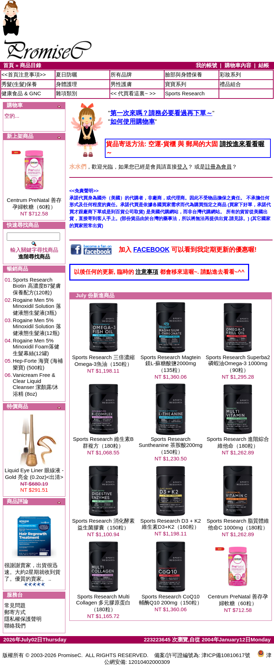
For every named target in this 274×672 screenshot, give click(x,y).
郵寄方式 (15, 612)
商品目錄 (30, 65)
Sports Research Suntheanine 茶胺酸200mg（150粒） (170, 445)
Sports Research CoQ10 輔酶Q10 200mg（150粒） (170, 599)
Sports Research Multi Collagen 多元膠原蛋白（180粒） (103, 602)
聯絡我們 (15, 626)
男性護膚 (121, 84)
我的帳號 (206, 65)
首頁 (8, 65)
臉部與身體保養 (183, 74)
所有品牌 (121, 74)
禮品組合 (230, 84)
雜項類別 (66, 93)
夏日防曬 (66, 74)
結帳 (263, 65)
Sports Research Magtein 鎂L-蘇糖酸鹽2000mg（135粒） (170, 363)
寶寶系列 (175, 84)
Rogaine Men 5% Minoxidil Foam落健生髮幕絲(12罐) (36, 346)
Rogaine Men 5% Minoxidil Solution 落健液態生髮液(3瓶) (37, 306)
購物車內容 (238, 65)
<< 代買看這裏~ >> (133, 93)
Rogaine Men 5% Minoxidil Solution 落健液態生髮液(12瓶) (37, 326)
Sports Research (185, 93)
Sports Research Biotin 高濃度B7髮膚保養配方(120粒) (37, 286)
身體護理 (66, 84)
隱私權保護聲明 (23, 619)
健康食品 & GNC (21, 93)
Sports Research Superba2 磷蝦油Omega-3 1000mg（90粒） (238, 363)
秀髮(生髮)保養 (19, 84)
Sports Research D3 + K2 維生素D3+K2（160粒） (170, 524)
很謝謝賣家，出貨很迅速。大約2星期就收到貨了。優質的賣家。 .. (32, 572)
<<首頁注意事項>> (23, 74)
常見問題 (15, 605)
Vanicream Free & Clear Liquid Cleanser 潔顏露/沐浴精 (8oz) (35, 384)
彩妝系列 (230, 74)
